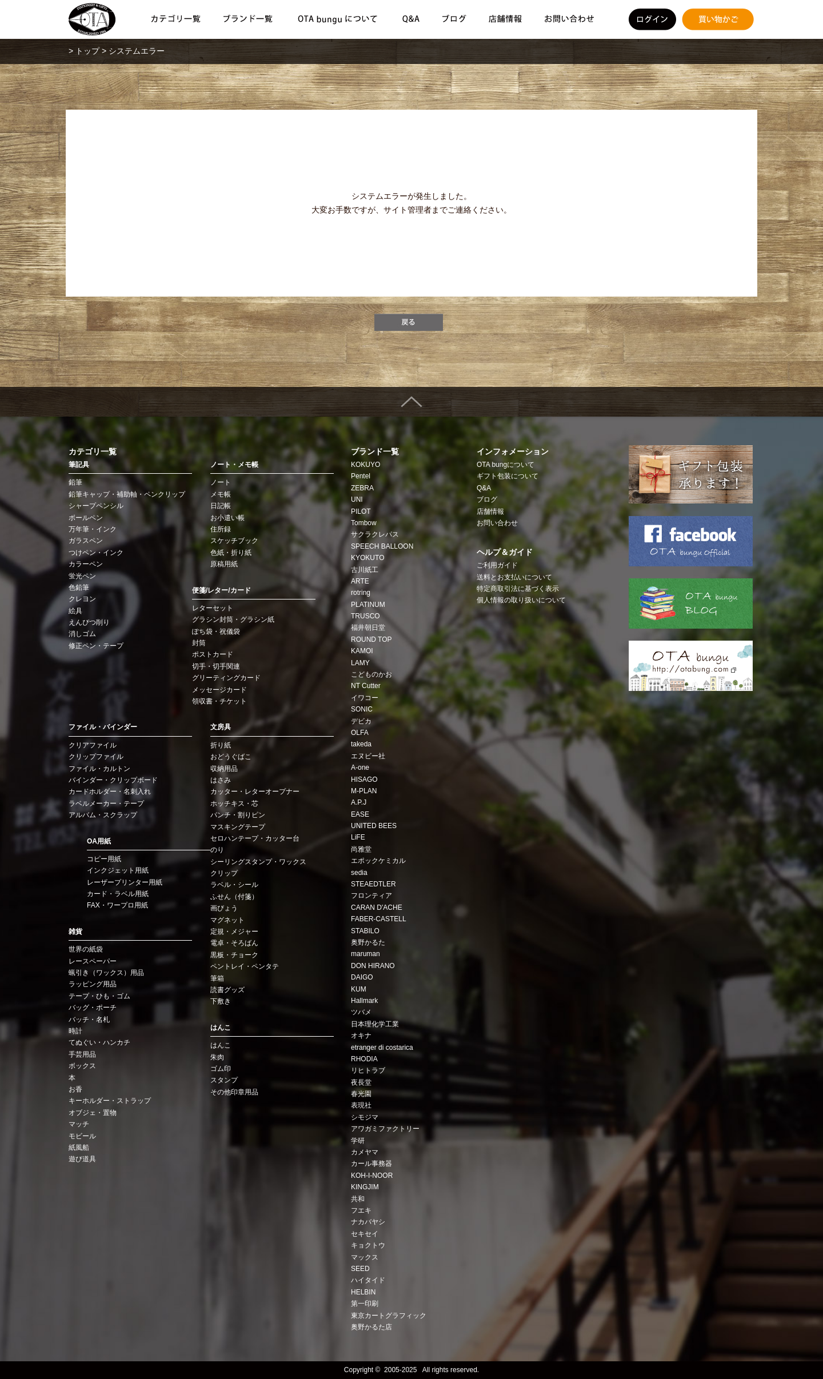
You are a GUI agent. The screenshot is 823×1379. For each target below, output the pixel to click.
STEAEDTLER (373, 884)
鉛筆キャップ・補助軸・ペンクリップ (127, 494)
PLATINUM (368, 605)
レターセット (212, 608)
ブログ (487, 499)
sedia (359, 873)
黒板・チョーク (234, 955)
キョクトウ (368, 1245)
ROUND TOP (371, 639)
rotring (360, 593)
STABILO (365, 931)
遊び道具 (82, 1159)
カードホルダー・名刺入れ (110, 792)
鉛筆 (75, 482)
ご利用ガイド (497, 565)
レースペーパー (93, 961)
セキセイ (364, 1234)
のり (217, 850)
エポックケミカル (378, 861)
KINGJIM (365, 1187)
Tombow (364, 523)
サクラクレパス (375, 534)
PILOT (361, 511)
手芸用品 (82, 1054)
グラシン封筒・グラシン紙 (233, 619)
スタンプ (224, 1080)
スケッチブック (234, 541)
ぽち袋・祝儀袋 (216, 631)
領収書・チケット (219, 701)
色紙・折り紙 (230, 553)
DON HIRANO (373, 966)
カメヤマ (364, 1152)
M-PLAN (364, 791)
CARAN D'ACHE (376, 908)
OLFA (360, 733)
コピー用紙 (104, 859)
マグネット (227, 920)
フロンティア (371, 896)
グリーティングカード (226, 678)
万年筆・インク (93, 529)
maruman (365, 954)
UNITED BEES (374, 826)
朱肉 (217, 1057)
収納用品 (224, 769)
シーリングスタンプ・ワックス (258, 862)
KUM (358, 989)
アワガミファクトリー (385, 1129)
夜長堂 (361, 1082)
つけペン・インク (96, 553)
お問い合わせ (497, 523)
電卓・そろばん (234, 943)
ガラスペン (86, 541)
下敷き (220, 1001)
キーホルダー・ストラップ (110, 1101)
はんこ (220, 1045)
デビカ (361, 721)
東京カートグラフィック (388, 1316)
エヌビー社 (368, 756)
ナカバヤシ (368, 1222)
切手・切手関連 (216, 666)
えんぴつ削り (89, 622)
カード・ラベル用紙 (118, 894)
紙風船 (79, 1148)
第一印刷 (364, 1304)
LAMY (360, 663)
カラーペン (86, 564)
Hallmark (364, 1001)
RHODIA (364, 1059)
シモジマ (364, 1117)
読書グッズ (227, 990)
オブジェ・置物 (93, 1113)
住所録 (220, 529)
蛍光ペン (82, 576)
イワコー (364, 698)
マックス (364, 1257)
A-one (360, 768)
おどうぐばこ (230, 757)
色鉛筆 (79, 587)
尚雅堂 (361, 849)
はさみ (220, 780)
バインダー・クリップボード (113, 780)
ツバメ (361, 1012)
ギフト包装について (507, 476)
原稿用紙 (224, 564)
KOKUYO (365, 465)
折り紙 (220, 745)
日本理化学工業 (375, 1024)
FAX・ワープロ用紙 (117, 905)
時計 (75, 1031)
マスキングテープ (237, 827)
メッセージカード (219, 690)
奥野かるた (368, 942)
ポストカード (212, 654)
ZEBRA (362, 488)
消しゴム (82, 634)
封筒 (199, 643)
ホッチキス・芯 (234, 804)
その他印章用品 (234, 1092)
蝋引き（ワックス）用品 (106, 973)
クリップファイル (96, 757)
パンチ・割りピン (237, 815)
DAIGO (362, 977)
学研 (358, 1141)
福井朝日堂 (368, 627)
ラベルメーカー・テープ (106, 804)
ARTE (360, 581)
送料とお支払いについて (514, 577)
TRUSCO (365, 616)
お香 (75, 1089)
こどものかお (371, 674)
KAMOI (362, 651)
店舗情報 (490, 511)
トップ (87, 50)
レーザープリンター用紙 (124, 882)
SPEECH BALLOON (382, 546)
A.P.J (358, 802)
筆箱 (217, 978)
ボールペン (86, 518)
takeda (361, 744)
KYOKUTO (367, 558)
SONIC (362, 709)
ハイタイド (368, 1280)
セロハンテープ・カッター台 (254, 838)
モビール (82, 1136)
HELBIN (363, 1292)
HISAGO (364, 780)
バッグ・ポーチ (93, 1008)
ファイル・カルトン (99, 769)
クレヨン (82, 599)
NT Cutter (366, 686)
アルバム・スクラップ (103, 815)
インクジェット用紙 (118, 870)
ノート (220, 482)
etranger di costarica (382, 1048)
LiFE (358, 837)
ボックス (82, 1066)
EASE (360, 814)
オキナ (361, 1036)
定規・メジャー (234, 932)
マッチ (79, 1124)
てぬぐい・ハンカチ (99, 1042)
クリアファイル (93, 745)
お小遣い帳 (227, 518)
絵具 (75, 611)
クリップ (224, 873)
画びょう (224, 908)
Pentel (360, 476)
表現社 (361, 1105)
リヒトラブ (368, 1070)
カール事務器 (371, 1164)
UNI (357, 499)
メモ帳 (220, 494)
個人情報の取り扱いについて (521, 600)
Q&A (484, 488)
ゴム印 (220, 1069)
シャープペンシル (96, 506)
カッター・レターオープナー (254, 792)
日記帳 (220, 506)
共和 (358, 1199)
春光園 (361, 1094)
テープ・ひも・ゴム (99, 996)
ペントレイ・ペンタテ (244, 966)
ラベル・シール (234, 885)
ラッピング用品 (93, 984)
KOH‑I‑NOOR (372, 1176)
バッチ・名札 (89, 1020)
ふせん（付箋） (234, 897)
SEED (360, 1269)
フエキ (361, 1210)
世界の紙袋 (86, 949)
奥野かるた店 (371, 1327)
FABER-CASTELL (378, 919)
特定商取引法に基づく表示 (518, 589)
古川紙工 (364, 570)
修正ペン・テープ (96, 646)
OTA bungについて (505, 465)
